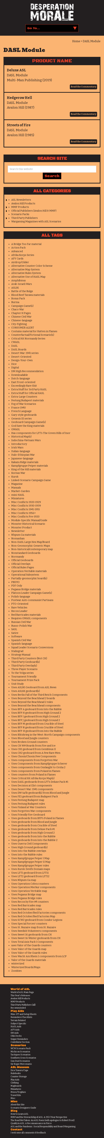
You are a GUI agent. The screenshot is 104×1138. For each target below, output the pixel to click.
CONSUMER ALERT (22, 327)
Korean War (18, 473)
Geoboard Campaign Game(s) (28, 422)
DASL (14, 345)
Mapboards (16, 1086)
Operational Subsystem (25, 574)
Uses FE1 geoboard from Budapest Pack (34, 796)
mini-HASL (17, 494)
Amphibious (18, 280)
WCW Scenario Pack (21, 1048)
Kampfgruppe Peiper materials (29, 465)
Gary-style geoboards (24, 414)
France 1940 (18, 407)
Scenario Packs (20, 214)
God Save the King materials (27, 425)
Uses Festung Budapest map (27, 800)
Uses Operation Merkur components (33, 887)
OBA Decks (16, 1036)
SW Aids (15, 1033)
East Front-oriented (23, 382)
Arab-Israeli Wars (21, 284)
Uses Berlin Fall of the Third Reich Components (39, 694)
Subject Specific (18, 1023)
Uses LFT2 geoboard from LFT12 (30, 876)
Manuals (16, 487)
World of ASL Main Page (22, 992)
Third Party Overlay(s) (24, 665)
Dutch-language (20, 378)
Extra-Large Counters (24, 396)
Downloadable (19, 375)
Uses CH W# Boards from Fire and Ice (33, 745)
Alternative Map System (25, 269)
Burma (15, 302)
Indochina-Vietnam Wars (26, 440)
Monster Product (21, 527)
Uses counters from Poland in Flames (33, 774)
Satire (14, 633)
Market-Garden (20, 491)
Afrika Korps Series (22, 255)
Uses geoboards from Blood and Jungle (34, 821)
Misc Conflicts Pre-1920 (25, 516)
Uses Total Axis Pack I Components (32, 941)
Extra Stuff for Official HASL (27, 393)
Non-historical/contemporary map (32, 549)
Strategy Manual (20, 654)
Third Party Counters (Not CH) (29, 658)
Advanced (17, 251)
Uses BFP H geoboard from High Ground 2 (36, 712)
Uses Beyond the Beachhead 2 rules (32, 702)
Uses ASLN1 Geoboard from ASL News (33, 687)
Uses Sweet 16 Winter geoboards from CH (35, 938)
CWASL (15, 342)
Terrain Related (18, 1020)
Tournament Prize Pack (25, 680)
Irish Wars (17, 447)
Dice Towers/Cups (19, 1070)
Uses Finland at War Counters (28, 807)
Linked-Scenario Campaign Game (31, 480)
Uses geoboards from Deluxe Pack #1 (33, 829)
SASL (14, 629)
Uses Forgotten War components (31, 811)
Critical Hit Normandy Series (28, 338)
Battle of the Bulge (22, 291)
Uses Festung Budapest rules (28, 803)
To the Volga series (22, 672)
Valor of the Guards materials (28, 960)
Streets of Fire (18, 125)
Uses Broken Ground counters (29, 741)
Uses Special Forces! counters (29, 923)
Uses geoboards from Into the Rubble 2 (34, 840)
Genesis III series (21, 418)
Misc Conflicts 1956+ (23, 513)
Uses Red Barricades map (26, 905)
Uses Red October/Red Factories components (38, 912)
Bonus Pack (18, 298)
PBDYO (15, 582)
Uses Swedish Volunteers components (34, 930)
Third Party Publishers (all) (23, 1005)
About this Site (18, 1104)
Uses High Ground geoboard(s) (29, 847)
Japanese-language (22, 458)
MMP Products (20, 207)
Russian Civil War (21, 622)
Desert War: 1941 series (25, 353)
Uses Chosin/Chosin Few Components (33, 756)
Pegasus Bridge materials (26, 589)
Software (16, 636)
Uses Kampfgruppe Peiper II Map (30, 861)
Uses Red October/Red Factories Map (33, 916)
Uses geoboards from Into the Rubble (33, 836)
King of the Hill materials (26, 469)
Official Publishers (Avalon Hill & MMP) (33, 210)
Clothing (15, 1082)
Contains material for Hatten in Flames (34, 331)
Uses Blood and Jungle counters (30, 738)
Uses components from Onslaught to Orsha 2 (38, 767)
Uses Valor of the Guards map (28, 949)
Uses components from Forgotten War (34, 760)
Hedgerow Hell (19, 98)
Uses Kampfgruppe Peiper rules (30, 865)
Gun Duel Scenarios (20, 1061)
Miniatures (17, 498)
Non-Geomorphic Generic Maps (30, 545)
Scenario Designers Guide (23, 1108)
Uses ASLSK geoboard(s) (25, 691)
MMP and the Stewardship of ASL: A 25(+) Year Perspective (39, 1117)
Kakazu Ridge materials (24, 462)
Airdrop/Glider (20, 262)
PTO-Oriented (19, 603)
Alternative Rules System (26, 273)
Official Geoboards (22, 560)
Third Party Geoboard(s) (25, 661)
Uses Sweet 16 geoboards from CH (31, 934)
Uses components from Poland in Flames (35, 771)
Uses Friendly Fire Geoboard (28, 814)
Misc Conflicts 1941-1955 (25, 509)
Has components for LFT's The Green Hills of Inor (40, 433)
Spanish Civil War (21, 640)
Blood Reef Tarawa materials (28, 295)
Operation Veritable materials (29, 571)
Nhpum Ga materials (23, 534)
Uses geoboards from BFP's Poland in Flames (37, 818)
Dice (14, 364)
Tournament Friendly (23, 676)
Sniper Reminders (19, 1039)
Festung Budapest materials (27, 400)
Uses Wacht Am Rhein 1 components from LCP (39, 956)
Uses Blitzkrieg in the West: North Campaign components (45, 734)
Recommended (18, 1008)
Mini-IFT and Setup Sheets (23, 1014)
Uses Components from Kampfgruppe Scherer (39, 763)
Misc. (13, 1098)
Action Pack (18, 247)
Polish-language (20, 596)
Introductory (19, 444)
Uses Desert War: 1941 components (32, 789)
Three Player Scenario (24, 669)
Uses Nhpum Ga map (23, 880)
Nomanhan (18, 538)
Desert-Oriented (21, 356)
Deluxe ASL (16, 70)
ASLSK (15, 287)
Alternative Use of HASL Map (28, 276)
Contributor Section (20, 1042)
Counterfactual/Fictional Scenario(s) (32, 334)
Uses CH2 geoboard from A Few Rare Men (35, 752)
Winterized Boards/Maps (25, 967)
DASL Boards (18, 349)
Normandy (17, 556)
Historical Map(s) (21, 436)
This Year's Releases (20, 995)
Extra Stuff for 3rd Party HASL (29, 389)
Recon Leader (19, 611)
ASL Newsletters (21, 199)
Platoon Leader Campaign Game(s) (31, 592)
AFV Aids (15, 1030)
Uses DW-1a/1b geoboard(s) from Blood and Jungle (40, 792)
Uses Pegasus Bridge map (26, 894)
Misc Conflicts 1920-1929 (26, 502)
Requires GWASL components (29, 618)
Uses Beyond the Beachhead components (35, 705)
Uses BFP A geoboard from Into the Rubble (36, 709)
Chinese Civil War (21, 316)
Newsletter (18, 531)
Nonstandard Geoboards (25, 553)
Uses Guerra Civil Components (29, 843)
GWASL (15, 429)
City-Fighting (19, 324)
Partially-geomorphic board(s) (29, 578)
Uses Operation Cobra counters (30, 883)
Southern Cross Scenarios (23, 1058)
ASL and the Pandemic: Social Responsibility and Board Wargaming (43, 1126)
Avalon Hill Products (23, 203)
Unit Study (17, 683)
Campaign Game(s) (22, 305)
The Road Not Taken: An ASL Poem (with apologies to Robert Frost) (43, 1120)
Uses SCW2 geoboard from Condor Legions (36, 919)
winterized (17, 963)
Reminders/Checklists (21, 1017)
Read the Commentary (83, 86)
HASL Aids (16, 1026)
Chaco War (17, 309)
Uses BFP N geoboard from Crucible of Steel (37, 727)
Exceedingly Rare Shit (24, 385)
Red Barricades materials (26, 614)
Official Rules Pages (22, 567)
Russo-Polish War (21, 625)
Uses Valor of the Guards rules (29, 952)
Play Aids (15, 1079)
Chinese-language (21, 320)
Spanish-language (21, 643)
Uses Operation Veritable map (29, 891)
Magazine (17, 483)
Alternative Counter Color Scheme (32, 265)
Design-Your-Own (22, 360)
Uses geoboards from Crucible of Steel (34, 825)
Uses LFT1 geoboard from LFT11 (30, 872)
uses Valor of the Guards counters (31, 945)
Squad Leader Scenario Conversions (32, 647)
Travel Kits (16, 1095)
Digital (15, 367)
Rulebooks (16, 1073)
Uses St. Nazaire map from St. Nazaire (33, 927)
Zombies (16, 970)
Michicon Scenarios (20, 1051)
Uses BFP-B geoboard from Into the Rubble (36, 731)
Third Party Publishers (24, 218)
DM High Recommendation (27, 371)
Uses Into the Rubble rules (26, 854)
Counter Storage (19, 1076)
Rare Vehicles (19, 607)
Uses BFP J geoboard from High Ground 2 (35, 720)
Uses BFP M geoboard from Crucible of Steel (37, 723)
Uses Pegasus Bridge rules (26, 898)
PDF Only (16, 585)
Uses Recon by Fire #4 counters (30, 901)
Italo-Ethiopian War (23, 454)
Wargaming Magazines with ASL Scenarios (36, 221)
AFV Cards (17, 258)
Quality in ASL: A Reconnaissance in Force (31, 1123)
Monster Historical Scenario (28, 523)
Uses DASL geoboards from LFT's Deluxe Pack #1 (39, 781)
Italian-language (20, 451)
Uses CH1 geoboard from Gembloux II (33, 749)
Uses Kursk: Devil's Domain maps (30, 869)
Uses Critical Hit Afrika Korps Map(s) (32, 778)
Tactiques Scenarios (20, 1054)
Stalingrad (17, 651)
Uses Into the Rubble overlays (28, 850)
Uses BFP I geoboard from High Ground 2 (35, 716)
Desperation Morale (52, 12)
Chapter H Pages (21, 313)
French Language (21, 411)
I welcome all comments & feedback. (28, 1132)
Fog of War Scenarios (23, 403)
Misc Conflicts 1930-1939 (26, 505)
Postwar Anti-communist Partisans (32, 600)
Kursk (14, 476)
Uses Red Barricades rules (26, 909)
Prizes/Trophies (18, 1092)
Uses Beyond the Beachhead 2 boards (33, 698)
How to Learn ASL (19, 1114)
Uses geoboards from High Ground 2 (33, 832)
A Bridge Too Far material (26, 244)
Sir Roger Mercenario (21, 1064)
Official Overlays (20, 563)
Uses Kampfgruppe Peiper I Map (30, 858)
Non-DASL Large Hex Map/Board (30, 542)
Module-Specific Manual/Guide (29, 520)
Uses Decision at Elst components (31, 785)
